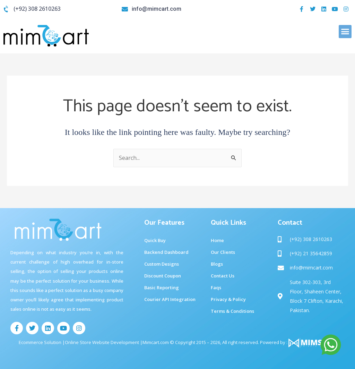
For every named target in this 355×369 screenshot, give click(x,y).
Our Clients (223, 252)
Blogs (217, 264)
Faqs (216, 287)
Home (217, 240)
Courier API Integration (170, 299)
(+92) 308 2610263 (37, 8)
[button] (345, 31)
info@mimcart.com (156, 9)
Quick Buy (155, 240)
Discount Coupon (162, 276)
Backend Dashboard (166, 252)
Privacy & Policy (228, 299)
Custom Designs (161, 264)
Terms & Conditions (232, 311)
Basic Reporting (161, 287)
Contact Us (222, 276)
